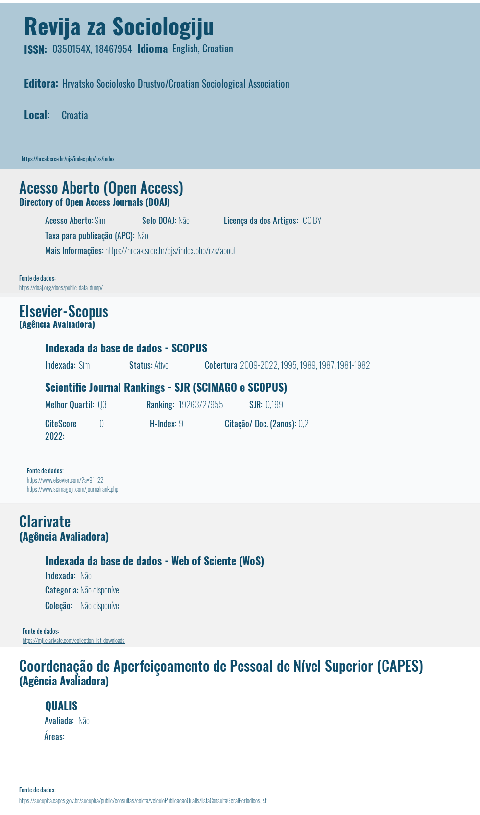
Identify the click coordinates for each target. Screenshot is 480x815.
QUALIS (61, 705)
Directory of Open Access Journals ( (83, 202)
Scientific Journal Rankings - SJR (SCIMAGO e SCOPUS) (166, 387)
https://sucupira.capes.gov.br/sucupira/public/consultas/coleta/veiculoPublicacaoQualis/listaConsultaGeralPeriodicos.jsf (142, 800)
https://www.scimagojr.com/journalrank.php (72, 489)
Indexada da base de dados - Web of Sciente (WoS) (154, 560)
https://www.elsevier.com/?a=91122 (65, 480)
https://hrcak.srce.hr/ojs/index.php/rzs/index (68, 158)
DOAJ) (159, 202)
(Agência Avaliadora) (57, 324)
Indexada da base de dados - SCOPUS (126, 347)
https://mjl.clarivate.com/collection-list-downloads (74, 640)
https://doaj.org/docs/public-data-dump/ (61, 287)
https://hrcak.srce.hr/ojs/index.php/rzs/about (170, 250)
